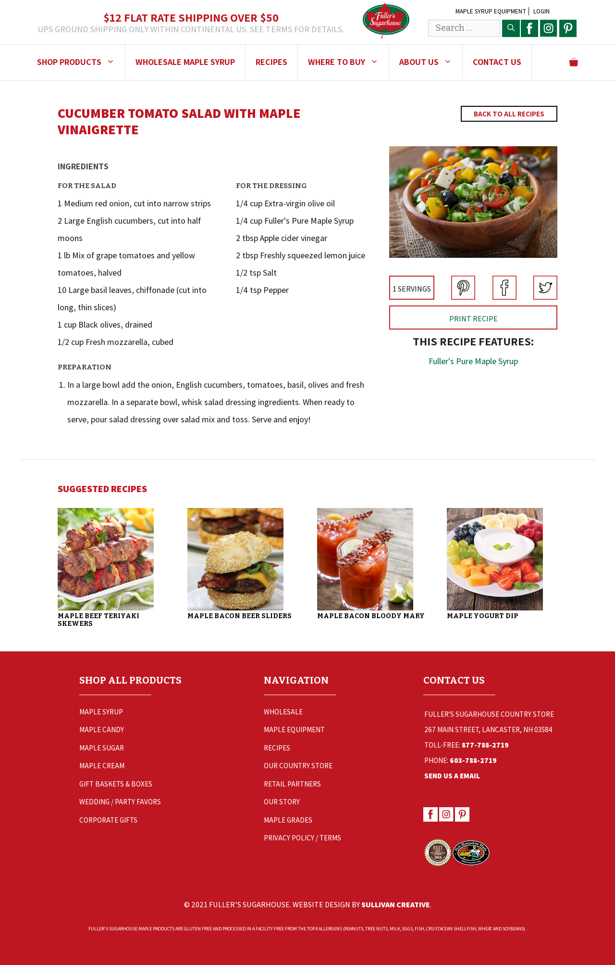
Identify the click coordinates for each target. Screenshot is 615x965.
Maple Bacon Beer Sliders (239, 616)
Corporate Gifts (108, 820)
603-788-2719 (473, 760)
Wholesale (283, 711)
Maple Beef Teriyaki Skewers (98, 620)
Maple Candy (101, 729)
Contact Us (497, 61)
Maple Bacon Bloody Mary (371, 616)
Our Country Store (298, 765)
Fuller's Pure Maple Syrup (473, 361)
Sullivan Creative (395, 905)
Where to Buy (348, 62)
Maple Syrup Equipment (490, 11)
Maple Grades (288, 820)
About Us (430, 62)
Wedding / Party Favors (120, 801)
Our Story (282, 801)
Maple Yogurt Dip (482, 616)
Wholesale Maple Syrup (185, 61)
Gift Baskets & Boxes (115, 783)
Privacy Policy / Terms (302, 837)
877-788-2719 (485, 744)
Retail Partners (292, 783)
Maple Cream (101, 765)
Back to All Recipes (509, 113)
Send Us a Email (452, 775)
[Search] (511, 28)
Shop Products (81, 62)
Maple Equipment (294, 729)
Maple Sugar (101, 747)
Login (541, 11)
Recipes (271, 61)
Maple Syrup (101, 711)
